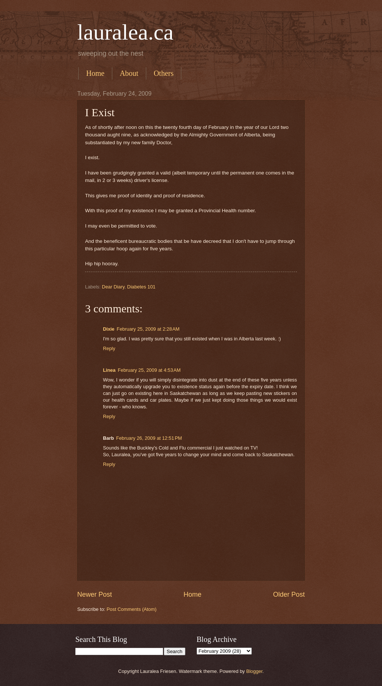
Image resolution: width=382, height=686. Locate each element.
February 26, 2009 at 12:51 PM (149, 438)
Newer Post (94, 594)
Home (95, 73)
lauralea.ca (125, 32)
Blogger (254, 671)
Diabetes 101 (141, 287)
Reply (109, 348)
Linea (109, 370)
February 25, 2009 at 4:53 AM (149, 370)
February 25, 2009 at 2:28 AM (148, 329)
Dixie (109, 329)
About (129, 73)
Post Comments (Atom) (132, 609)
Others (163, 73)
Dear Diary (113, 287)
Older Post (289, 594)
